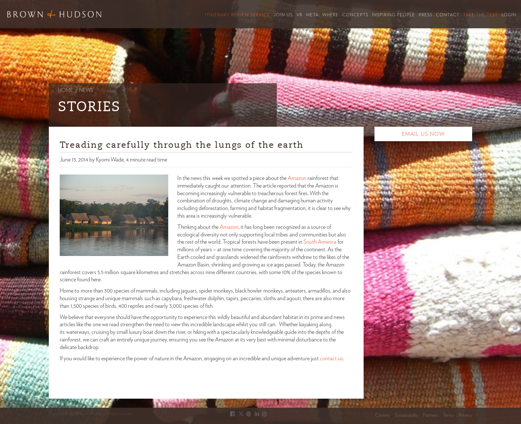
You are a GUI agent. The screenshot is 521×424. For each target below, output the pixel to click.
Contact (447, 15)
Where (330, 15)
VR (299, 15)
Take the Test (480, 15)
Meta (312, 15)
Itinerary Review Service (237, 15)
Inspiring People (393, 15)
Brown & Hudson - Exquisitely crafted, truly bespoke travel (54, 14)
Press (425, 15)
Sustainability (406, 415)
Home (65, 90)
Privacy (465, 415)
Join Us (283, 15)
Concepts (355, 15)
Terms (448, 415)
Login (508, 15)
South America (320, 242)
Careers (382, 415)
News (86, 90)
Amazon (296, 178)
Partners (430, 415)
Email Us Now (423, 134)
